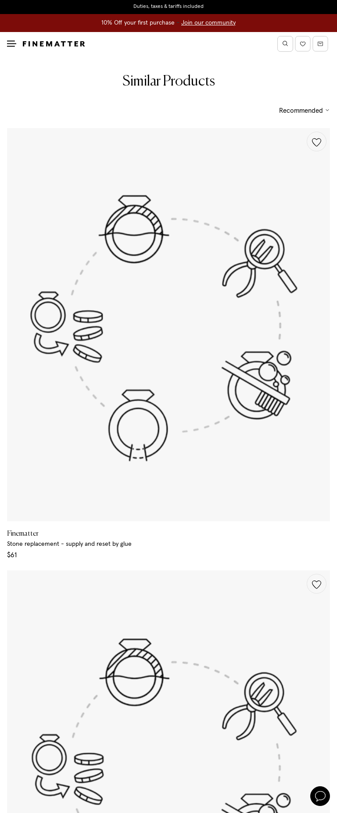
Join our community (208, 23)
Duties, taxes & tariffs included (168, 6)
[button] (316, 141)
